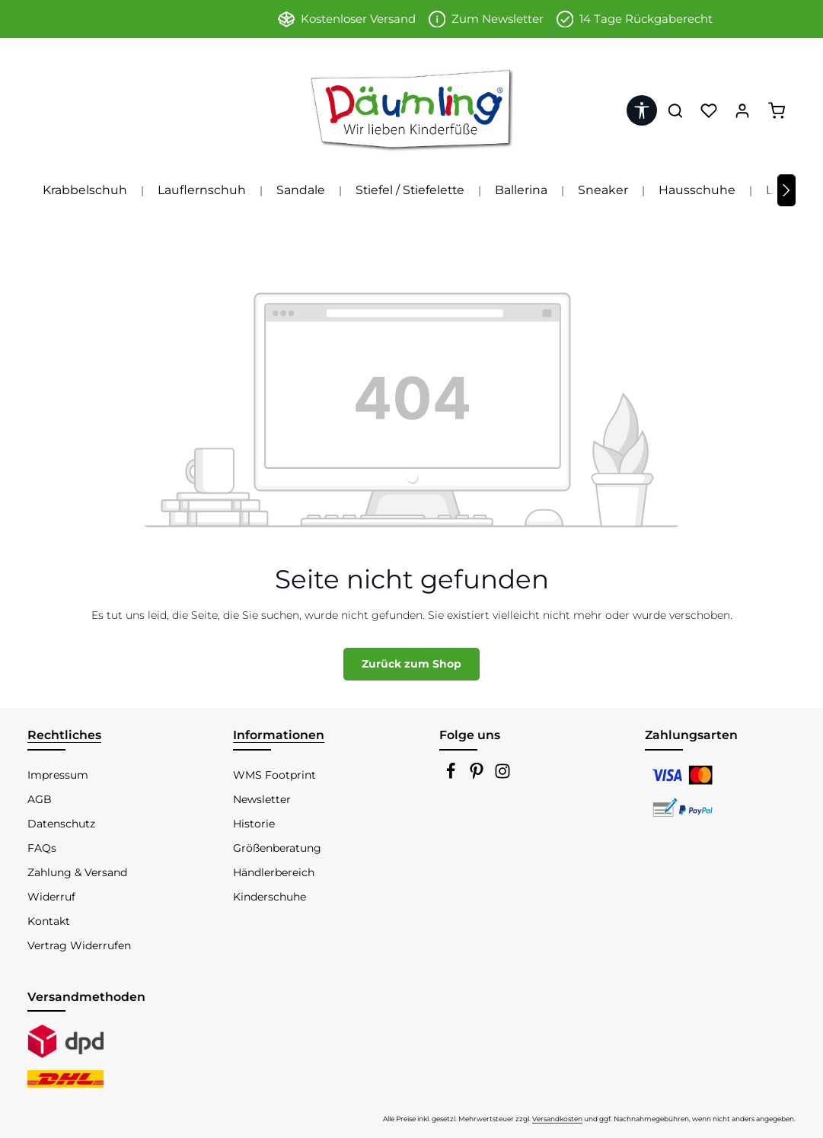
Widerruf (51, 897)
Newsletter (262, 799)
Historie (254, 823)
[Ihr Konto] (742, 110)
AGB (39, 799)
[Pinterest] (478, 776)
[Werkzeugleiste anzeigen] (642, 110)
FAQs (41, 848)
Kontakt (48, 921)
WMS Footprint (274, 775)
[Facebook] (452, 776)
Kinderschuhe (269, 897)
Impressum (57, 775)
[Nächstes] (786, 190)
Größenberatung (277, 848)
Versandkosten (557, 1118)
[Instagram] (502, 776)
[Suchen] (675, 110)
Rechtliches (64, 735)
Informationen (278, 735)
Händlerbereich (273, 872)
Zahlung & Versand (77, 872)
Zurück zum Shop (411, 664)
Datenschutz (61, 823)
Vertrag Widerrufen (79, 945)
